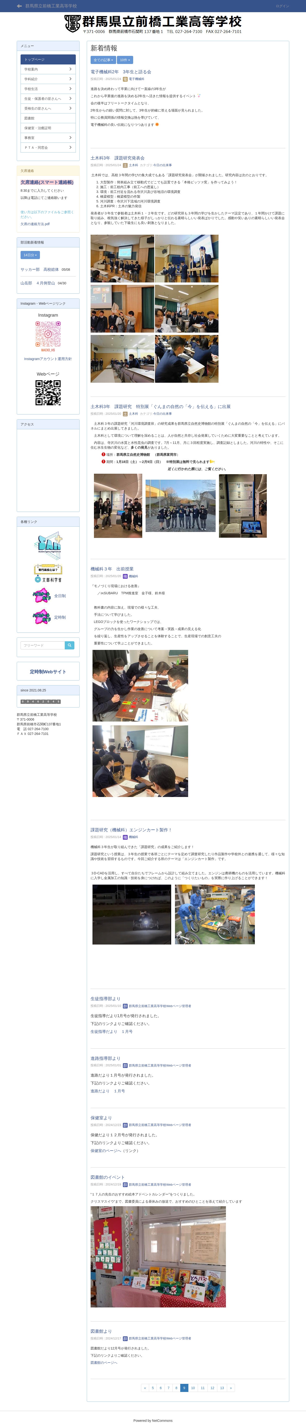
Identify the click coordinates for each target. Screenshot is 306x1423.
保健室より (101, 1117)
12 (212, 1388)
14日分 (30, 255)
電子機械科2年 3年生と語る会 (121, 71)
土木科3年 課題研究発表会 (118, 158)
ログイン (282, 6)
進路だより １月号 (108, 1091)
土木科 (130, 165)
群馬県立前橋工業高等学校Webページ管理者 (157, 1006)
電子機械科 (134, 79)
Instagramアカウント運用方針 (48, 359)
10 (193, 1388)
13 (222, 1388)
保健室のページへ (106, 1151)
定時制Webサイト (48, 671)
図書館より (101, 1331)
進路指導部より (106, 1058)
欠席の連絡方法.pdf (35, 224)
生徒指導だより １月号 (112, 1032)
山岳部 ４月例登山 (38, 283)
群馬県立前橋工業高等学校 (51, 6)
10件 (125, 60)
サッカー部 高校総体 (40, 269)
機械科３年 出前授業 (112, 569)
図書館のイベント (108, 1177)
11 (203, 1388)
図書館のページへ (104, 1363)
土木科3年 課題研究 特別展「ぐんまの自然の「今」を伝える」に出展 (161, 406)
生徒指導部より (106, 998)
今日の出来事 (162, 165)
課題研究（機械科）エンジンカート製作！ (131, 830)
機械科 (130, 576)
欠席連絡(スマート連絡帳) (47, 182)
